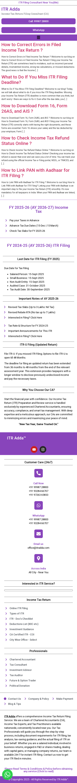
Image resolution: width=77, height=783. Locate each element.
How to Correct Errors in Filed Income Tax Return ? (31, 47)
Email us (38, 543)
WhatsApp (38, 515)
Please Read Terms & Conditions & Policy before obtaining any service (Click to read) (38, 770)
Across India (38, 568)
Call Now (38, 483)
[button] (38, 37)
